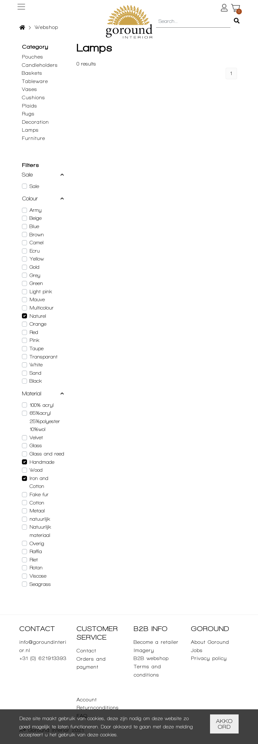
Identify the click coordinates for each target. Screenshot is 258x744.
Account (87, 699)
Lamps (30, 130)
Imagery (144, 650)
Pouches (32, 56)
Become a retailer (156, 642)
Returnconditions (98, 707)
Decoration (35, 122)
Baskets (32, 73)
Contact (86, 650)
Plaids (29, 105)
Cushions (33, 97)
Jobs (197, 650)
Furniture (33, 138)
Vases (29, 89)
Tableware (35, 81)
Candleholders (40, 65)
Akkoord (224, 724)
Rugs (28, 113)
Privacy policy (209, 658)
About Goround (210, 642)
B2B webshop (151, 658)
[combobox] (193, 21)
